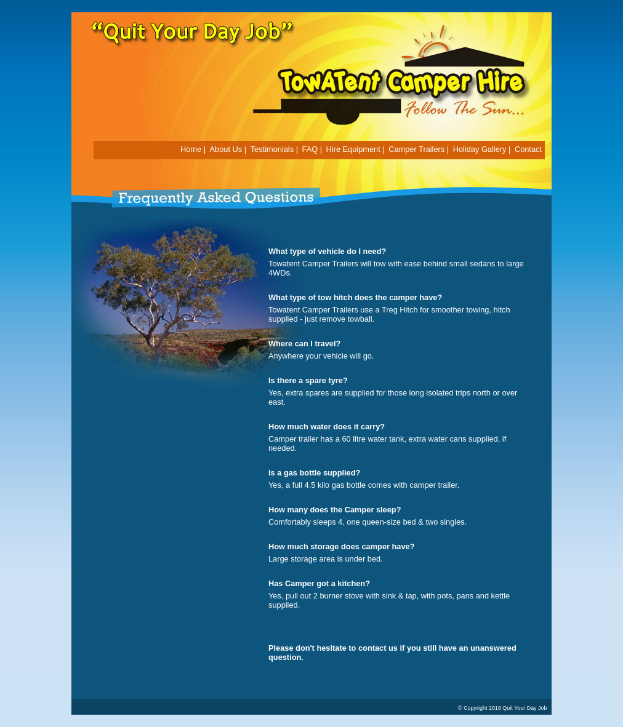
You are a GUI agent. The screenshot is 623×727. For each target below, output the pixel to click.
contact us (378, 648)
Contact (528, 149)
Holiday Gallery (480, 149)
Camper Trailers (416, 149)
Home (190, 149)
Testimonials (272, 149)
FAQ (310, 149)
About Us (226, 149)
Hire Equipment (353, 149)
